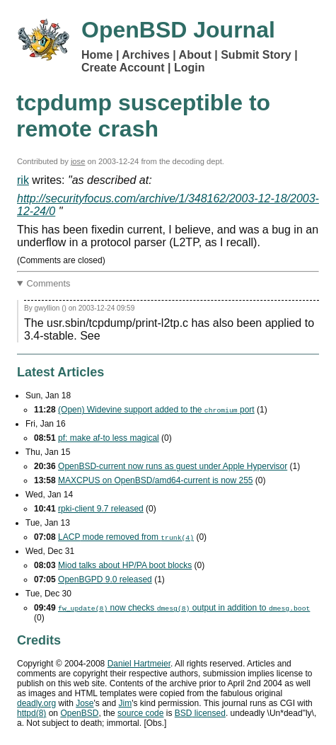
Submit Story (256, 55)
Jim (125, 703)
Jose (84, 703)
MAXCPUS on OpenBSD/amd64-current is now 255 (155, 480)
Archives (146, 55)
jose (78, 161)
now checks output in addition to (184, 608)
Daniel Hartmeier (139, 664)
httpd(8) (31, 713)
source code (140, 713)
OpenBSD (79, 713)
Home (96, 55)
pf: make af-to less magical (108, 438)
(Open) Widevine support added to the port (156, 410)
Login (189, 68)
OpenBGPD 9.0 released (105, 579)
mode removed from (126, 537)
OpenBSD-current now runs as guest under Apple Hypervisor (172, 466)
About (195, 55)
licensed (200, 713)
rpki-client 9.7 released (101, 509)
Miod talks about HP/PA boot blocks (125, 565)
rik (23, 180)
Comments (49, 283)
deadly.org (36, 703)
